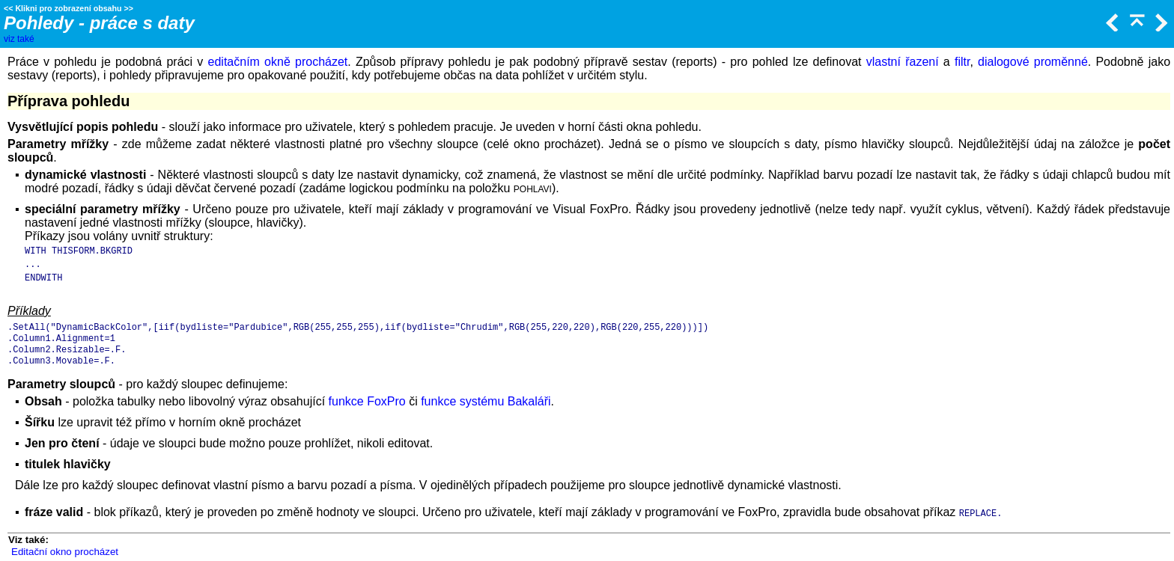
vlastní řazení (902, 61)
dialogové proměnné (1033, 61)
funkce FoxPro (367, 401)
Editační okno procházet (64, 551)
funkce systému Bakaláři (485, 401)
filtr (962, 61)
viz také (19, 39)
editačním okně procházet (278, 61)
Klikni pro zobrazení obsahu (68, 8)
